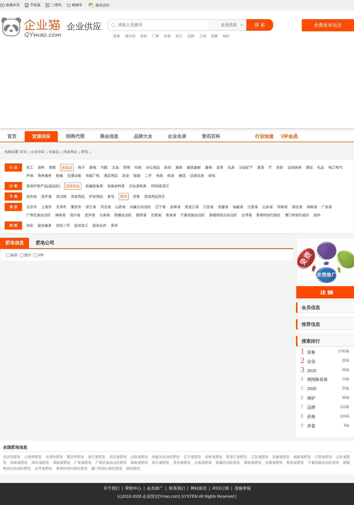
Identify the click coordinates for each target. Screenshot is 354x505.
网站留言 (199, 488)
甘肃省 (156, 215)
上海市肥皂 (32, 457)
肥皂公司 (45, 242)
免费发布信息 (328, 25)
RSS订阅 (220, 488)
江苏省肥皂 (259, 457)
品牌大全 (143, 136)
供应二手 (63, 225)
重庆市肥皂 (75, 457)
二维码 (56, 5)
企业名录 (177, 136)
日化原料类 (138, 186)
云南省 (105, 215)
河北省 (105, 207)
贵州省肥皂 (182, 463)
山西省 (120, 207)
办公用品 (153, 167)
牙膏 (136, 196)
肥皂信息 (14, 242)
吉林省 (175, 207)
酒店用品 (111, 176)
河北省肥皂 (118, 457)
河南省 (282, 207)
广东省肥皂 (82, 463)
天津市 (61, 207)
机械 (59, 176)
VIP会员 (289, 136)
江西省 (253, 207)
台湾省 (246, 215)
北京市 (31, 207)
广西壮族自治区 (38, 215)
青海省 (171, 215)
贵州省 (90, 215)
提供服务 (45, 225)
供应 (29, 225)
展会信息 (109, 136)
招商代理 (75, 136)
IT (270, 167)
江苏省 (208, 207)
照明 (126, 167)
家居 (260, 167)
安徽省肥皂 (281, 457)
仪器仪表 (197, 176)
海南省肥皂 (139, 463)
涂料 (41, 167)
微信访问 (102, 5)
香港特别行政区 (268, 215)
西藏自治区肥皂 (228, 463)
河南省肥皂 (19, 463)
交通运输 (74, 176)
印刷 (138, 167)
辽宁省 (160, 207)
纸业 (170, 176)
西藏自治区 (123, 215)
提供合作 (99, 225)
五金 (115, 167)
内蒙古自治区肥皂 (166, 457)
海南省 (60, 215)
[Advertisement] (177, 87)
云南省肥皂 (203, 463)
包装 (159, 176)
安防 (279, 167)
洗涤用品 (70, 152)
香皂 (110, 196)
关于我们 (111, 488)
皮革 (219, 167)
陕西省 (141, 215)
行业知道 (264, 136)
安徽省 (223, 207)
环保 (29, 176)
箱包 (211, 176)
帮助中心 (133, 488)
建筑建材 (194, 167)
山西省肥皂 (139, 457)
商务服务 (45, 176)
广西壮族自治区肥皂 (111, 463)
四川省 (75, 215)
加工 (179, 36)
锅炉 (226, 36)
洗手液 (46, 196)
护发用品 (96, 196)
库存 (114, 225)
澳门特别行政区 (297, 215)
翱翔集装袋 (317, 379)
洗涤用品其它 (154, 196)
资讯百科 (211, 136)
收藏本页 (13, 5)
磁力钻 (130, 36)
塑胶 (52, 167)
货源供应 (41, 136)
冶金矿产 (246, 167)
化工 (29, 167)
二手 (148, 176)
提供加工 (81, 225)
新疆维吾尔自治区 (223, 215)
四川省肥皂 (160, 463)
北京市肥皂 (11, 457)
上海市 (46, 207)
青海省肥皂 (295, 463)
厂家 (155, 36)
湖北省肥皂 (40, 463)
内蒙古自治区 (140, 207)
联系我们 (177, 488)
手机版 (35, 5)
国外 (317, 215)
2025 (311, 370)
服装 (179, 167)
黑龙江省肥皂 (236, 457)
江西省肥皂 (323, 457)
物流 (182, 176)
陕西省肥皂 (252, 463)
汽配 (104, 167)
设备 (116, 36)
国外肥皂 (133, 468)
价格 (167, 36)
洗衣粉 (31, 196)
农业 (125, 176)
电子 (81, 167)
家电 (92, 167)
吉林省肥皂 (213, 457)
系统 (143, 36)
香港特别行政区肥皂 (71, 468)
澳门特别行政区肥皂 (106, 468)
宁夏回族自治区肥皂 (323, 463)
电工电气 (335, 167)
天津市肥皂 (54, 457)
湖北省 (297, 207)
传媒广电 (93, 176)
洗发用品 (78, 196)
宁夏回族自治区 (192, 215)
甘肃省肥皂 (274, 463)
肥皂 (84, 152)
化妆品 (54, 152)
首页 (23, 152)
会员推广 (155, 488)
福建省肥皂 (302, 457)
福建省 (238, 207)
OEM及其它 (160, 186)
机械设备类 (94, 186)
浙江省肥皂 (96, 457)
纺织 (167, 167)
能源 (136, 176)
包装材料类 (116, 186)
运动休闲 (294, 167)
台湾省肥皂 (43, 468)
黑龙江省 (192, 207)
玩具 (231, 167)
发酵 (214, 36)
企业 (311, 361)
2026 (311, 388)
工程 (202, 36)
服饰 (208, 167)
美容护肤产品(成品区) (43, 186)
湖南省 (312, 207)
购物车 (77, 5)
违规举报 (242, 488)
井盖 (311, 425)
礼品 (320, 167)
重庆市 (76, 207)
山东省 (267, 207)
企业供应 (38, 152)
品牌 (190, 36)
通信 (309, 167)
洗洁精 (61, 196)
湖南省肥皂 (61, 463)
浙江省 (91, 207)
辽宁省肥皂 (192, 457)
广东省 (327, 207)
